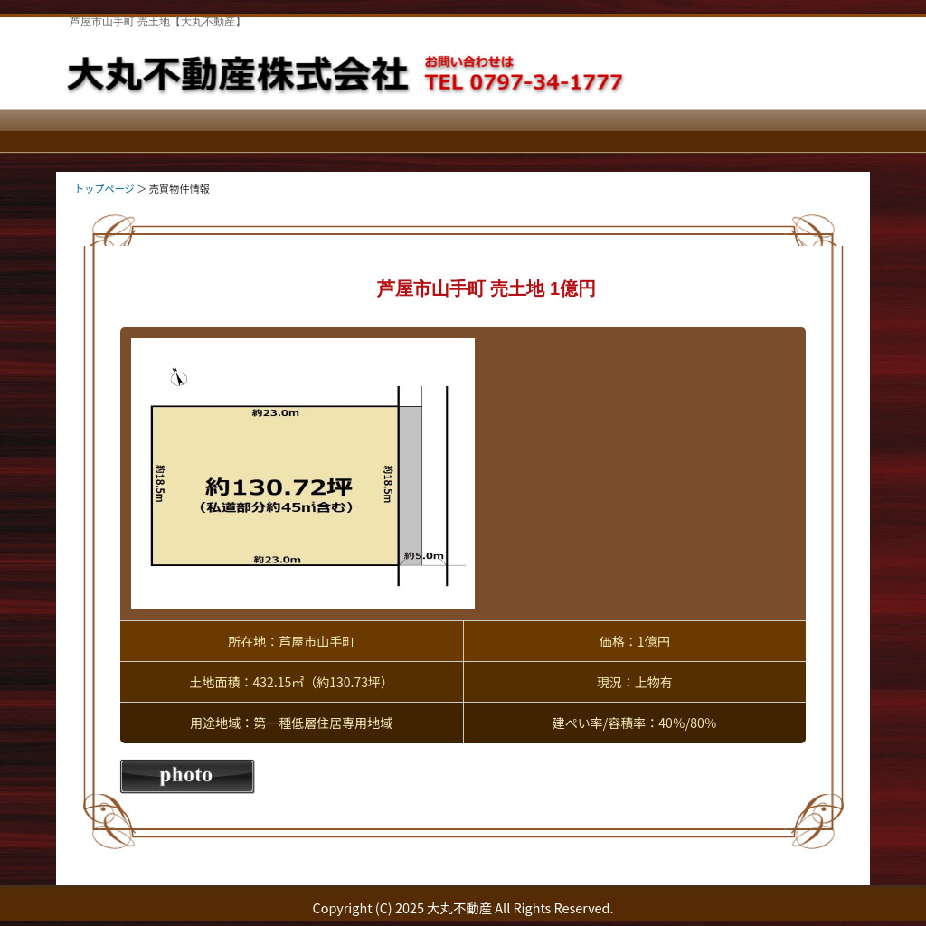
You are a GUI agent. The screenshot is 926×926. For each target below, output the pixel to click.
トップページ (104, 188)
